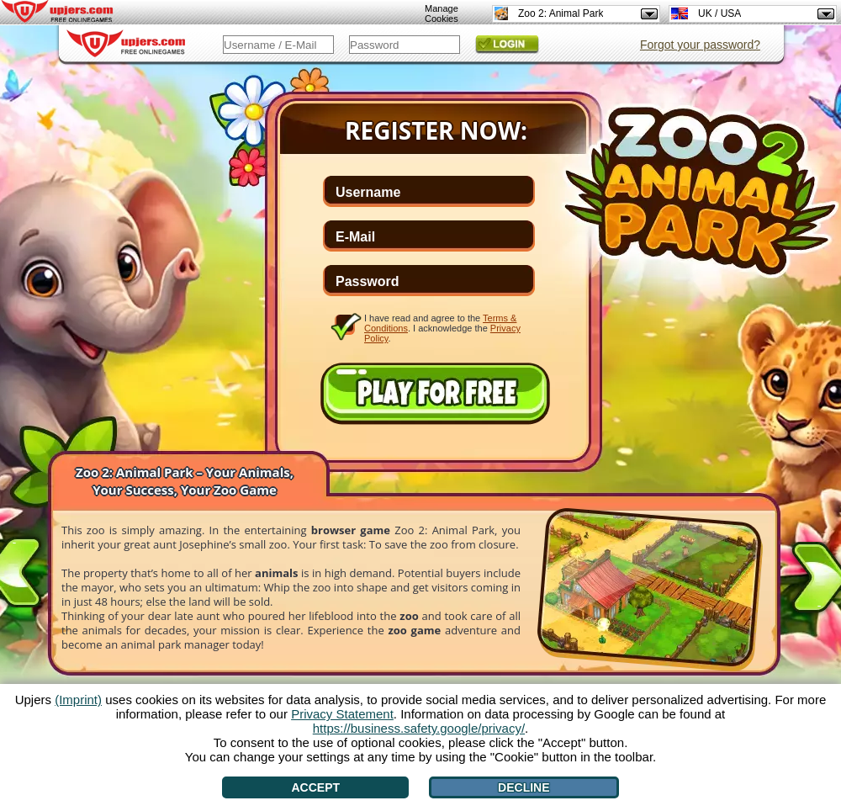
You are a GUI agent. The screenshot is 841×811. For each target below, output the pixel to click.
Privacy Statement (342, 714)
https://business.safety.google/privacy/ (419, 728)
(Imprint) (78, 699)
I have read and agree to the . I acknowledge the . (442, 327)
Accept (315, 787)
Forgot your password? (700, 44)
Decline (523, 787)
